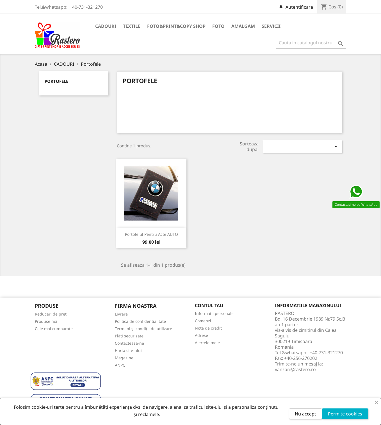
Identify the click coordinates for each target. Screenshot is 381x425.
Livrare (121, 314)
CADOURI (105, 26)
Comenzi (203, 320)
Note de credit (208, 328)
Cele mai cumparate (54, 328)
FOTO (218, 26)
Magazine (124, 357)
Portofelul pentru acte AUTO (151, 234)
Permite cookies (345, 414)
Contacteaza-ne (129, 343)
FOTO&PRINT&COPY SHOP (176, 26)
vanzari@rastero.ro (295, 369)
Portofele (56, 81)
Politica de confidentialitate (140, 321)
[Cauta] (311, 43)
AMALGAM (243, 26)
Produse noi (46, 321)
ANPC (120, 365)
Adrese (201, 335)
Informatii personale (214, 313)
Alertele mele (207, 342)
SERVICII (271, 26)
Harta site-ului (128, 350)
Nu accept (305, 414)
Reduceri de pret (51, 314)
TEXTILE (131, 26)
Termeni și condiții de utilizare (143, 328)
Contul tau (209, 305)
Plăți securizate (129, 336)
